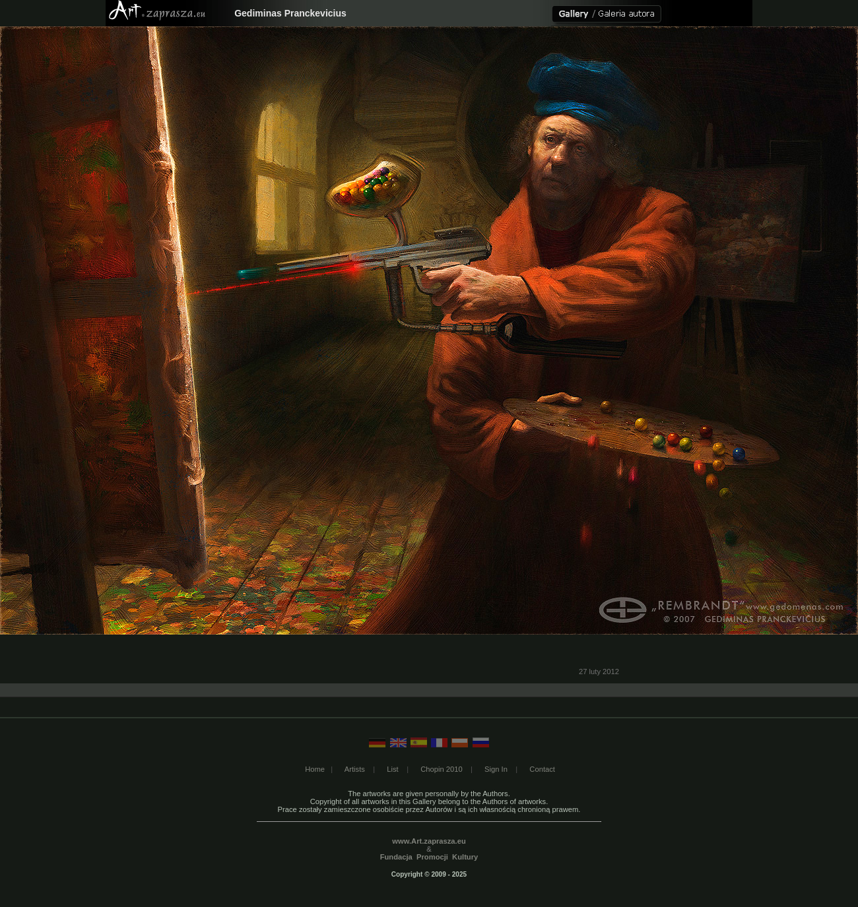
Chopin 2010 (441, 769)
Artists (355, 769)
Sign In (496, 769)
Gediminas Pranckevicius (290, 13)
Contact (542, 769)
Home (315, 769)
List (392, 769)
